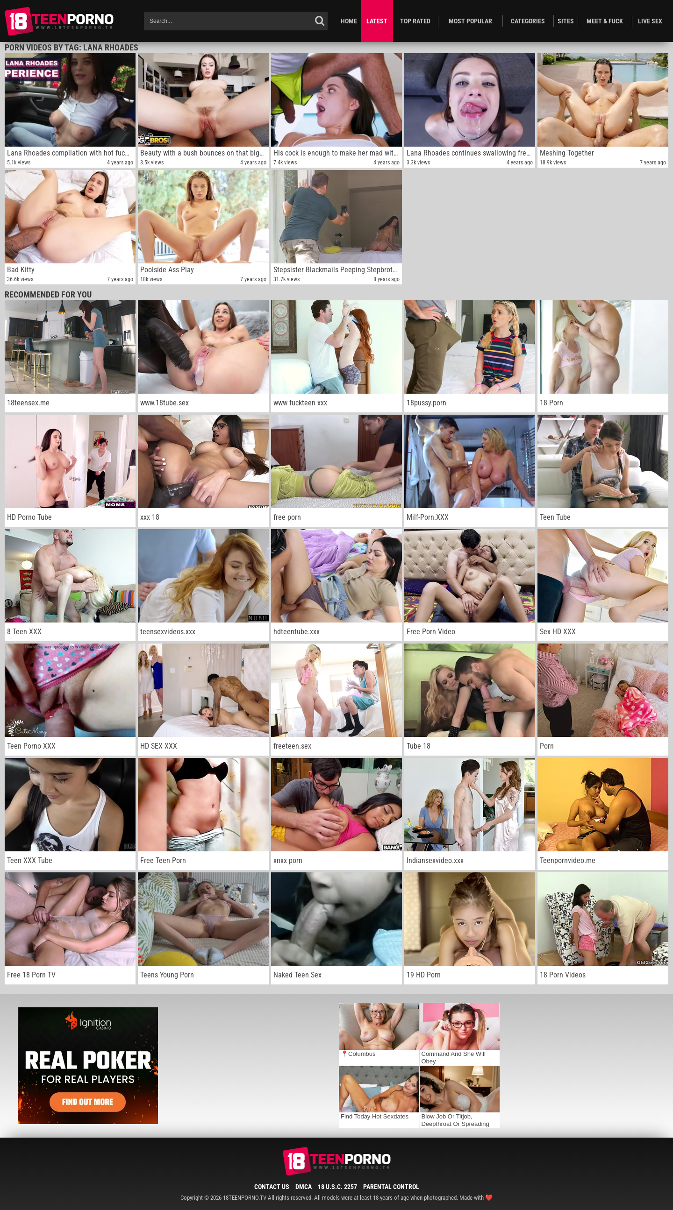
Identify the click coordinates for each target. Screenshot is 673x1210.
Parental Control (391, 1186)
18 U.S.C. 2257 (337, 1186)
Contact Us (271, 1186)
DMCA (303, 1186)
